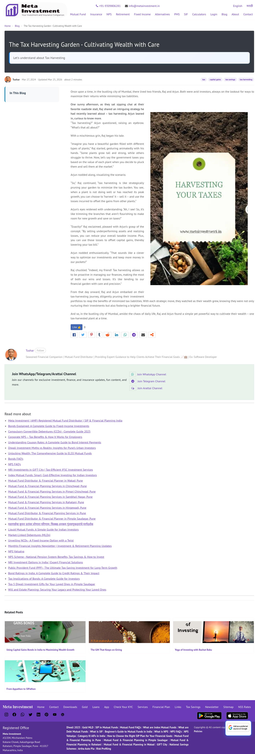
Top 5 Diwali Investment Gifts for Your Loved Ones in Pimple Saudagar (51, 584)
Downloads (70, 707)
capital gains (215, 79)
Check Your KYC (123, 707)
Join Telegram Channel (147, 381)
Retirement (123, 14)
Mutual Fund (78, 14)
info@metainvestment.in (142, 6)
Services (143, 707)
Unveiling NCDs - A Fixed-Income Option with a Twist (41, 540)
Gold (85, 707)
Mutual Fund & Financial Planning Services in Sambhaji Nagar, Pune (50, 497)
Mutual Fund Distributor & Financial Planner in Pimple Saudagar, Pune (52, 518)
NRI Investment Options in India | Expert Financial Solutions (45, 562)
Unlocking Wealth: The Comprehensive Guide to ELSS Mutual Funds (50, 453)
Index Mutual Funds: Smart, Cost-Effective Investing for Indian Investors (52, 475)
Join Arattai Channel (145, 388)
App (106, 707)
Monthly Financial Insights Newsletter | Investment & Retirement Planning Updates (60, 546)
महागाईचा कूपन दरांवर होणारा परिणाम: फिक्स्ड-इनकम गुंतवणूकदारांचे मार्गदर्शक (50, 524)
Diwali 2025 (73, 727)
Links (178, 707)
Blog (224, 14)
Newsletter (212, 707)
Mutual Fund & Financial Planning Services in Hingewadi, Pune (47, 507)
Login (214, 14)
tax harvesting (246, 79)
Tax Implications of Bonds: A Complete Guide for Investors (44, 578)
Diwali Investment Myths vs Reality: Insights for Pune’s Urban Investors (52, 448)
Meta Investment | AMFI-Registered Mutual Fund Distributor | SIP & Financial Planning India (65, 420)
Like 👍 (76, 327)
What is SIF (97, 731)
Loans (95, 707)
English (237, 6)
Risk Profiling (103, 748)
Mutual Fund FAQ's (130, 727)
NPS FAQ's (14, 464)
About (235, 14)
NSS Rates (244, 707)
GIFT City (162, 744)
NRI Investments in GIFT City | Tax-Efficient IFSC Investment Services (50, 469)
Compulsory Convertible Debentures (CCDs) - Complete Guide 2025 (49, 431)
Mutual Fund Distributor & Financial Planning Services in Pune (47, 513)
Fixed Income (142, 14)
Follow (40, 350)
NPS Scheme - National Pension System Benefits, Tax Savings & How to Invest (56, 557)
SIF (186, 14)
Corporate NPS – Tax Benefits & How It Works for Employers (45, 437)
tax (203, 79)
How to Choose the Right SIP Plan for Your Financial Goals (139, 736)
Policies (198, 731)
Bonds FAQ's (15, 459)
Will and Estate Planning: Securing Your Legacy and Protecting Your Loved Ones (57, 589)
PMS (177, 14)
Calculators (199, 14)
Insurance (96, 14)
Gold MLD (87, 727)
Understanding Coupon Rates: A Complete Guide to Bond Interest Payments (54, 442)
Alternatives (162, 14)
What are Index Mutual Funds (159, 727)
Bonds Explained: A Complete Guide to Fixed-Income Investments (48, 426)
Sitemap (228, 707)
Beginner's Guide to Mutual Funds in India (128, 731)
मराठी (250, 6)
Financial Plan (161, 707)
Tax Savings (193, 707)
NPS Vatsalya (16, 551)
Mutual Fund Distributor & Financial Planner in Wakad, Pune (45, 480)
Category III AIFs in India (91, 736)
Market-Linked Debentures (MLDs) (29, 535)
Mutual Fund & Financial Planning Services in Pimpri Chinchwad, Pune (52, 491)
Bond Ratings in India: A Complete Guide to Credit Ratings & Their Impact (53, 573)
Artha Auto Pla (86, 748)
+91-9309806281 (108, 6)
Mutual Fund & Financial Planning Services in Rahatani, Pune (46, 502)
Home (8, 25)
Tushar (30, 350)
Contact (248, 14)
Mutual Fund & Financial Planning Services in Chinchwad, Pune (47, 486)
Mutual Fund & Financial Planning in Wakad (129, 744)
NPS (109, 14)
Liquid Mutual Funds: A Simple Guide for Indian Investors (43, 529)
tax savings (230, 79)
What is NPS (161, 731)
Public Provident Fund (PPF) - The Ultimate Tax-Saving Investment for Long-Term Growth (62, 568)
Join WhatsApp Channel (147, 374)
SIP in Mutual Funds (106, 727)
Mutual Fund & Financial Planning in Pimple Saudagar (136, 740)
